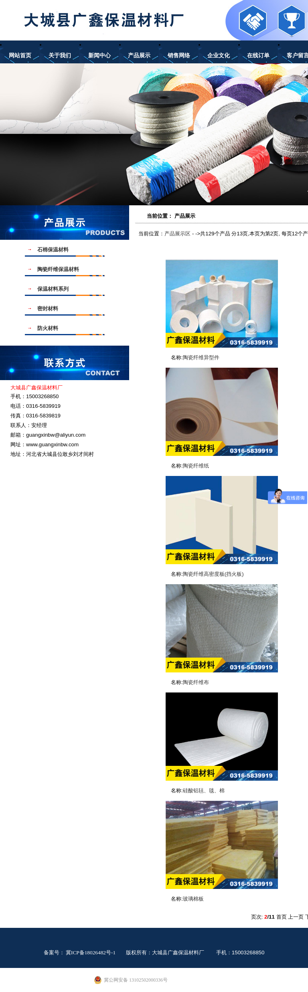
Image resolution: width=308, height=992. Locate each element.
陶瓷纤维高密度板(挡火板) (213, 574)
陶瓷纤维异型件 (201, 357)
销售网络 (179, 56)
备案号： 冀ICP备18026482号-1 (80, 952)
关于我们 (60, 56)
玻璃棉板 (193, 899)
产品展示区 (177, 234)
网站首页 (20, 56)
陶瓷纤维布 (196, 682)
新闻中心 (99, 56)
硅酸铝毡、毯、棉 (204, 791)
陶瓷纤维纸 (196, 466)
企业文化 (218, 56)
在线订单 (258, 56)
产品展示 (139, 56)
